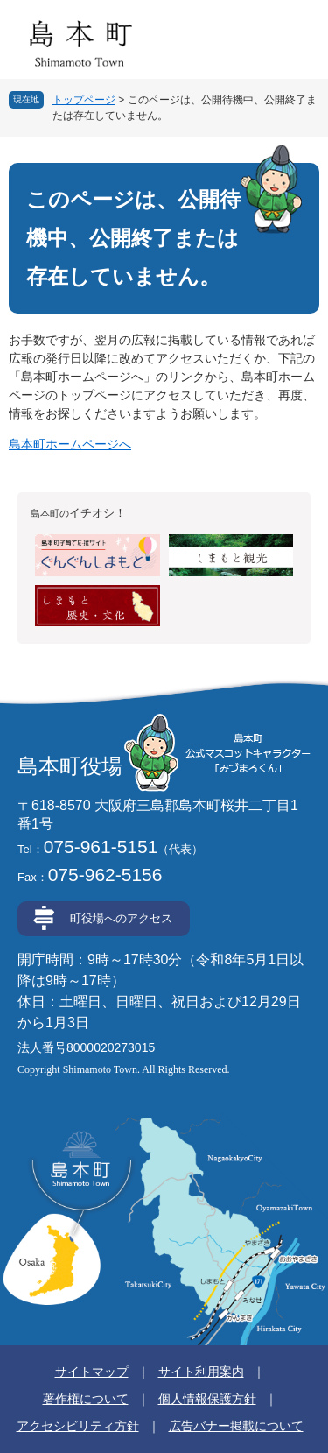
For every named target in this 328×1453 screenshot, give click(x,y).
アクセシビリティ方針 (78, 1426)
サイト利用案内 (201, 1372)
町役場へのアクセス (121, 918)
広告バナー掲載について (236, 1426)
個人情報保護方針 (207, 1399)
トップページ (83, 100)
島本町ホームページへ (70, 444)
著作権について (86, 1399)
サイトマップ (92, 1372)
